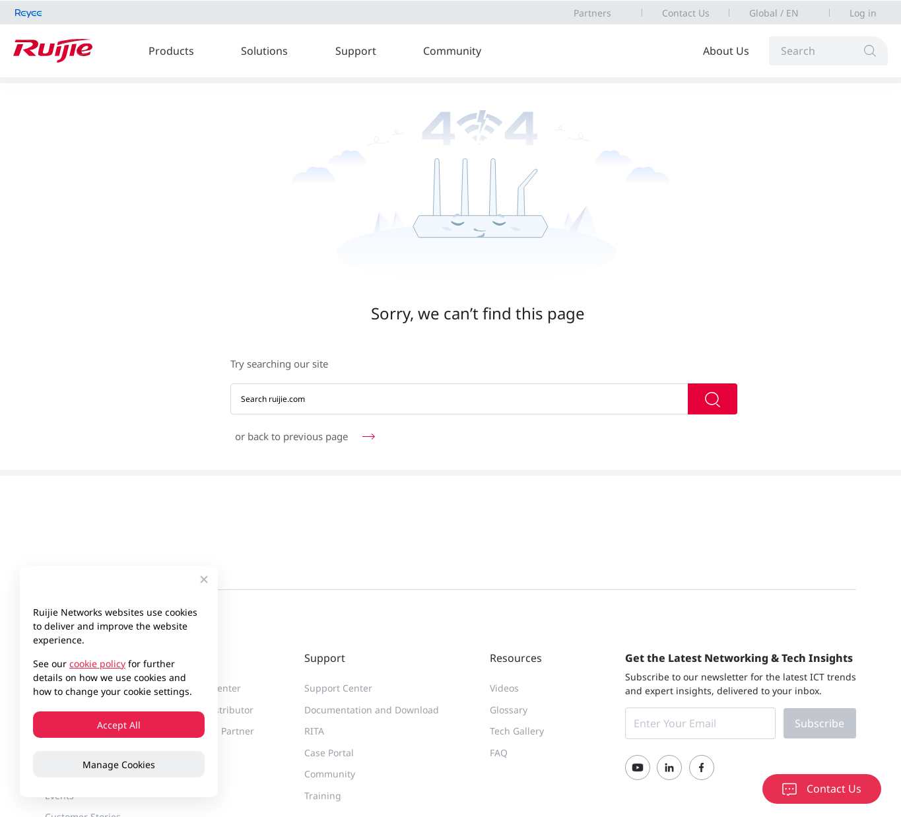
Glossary (508, 709)
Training (322, 795)
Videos (504, 688)
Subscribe (819, 723)
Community (452, 51)
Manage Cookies (119, 764)
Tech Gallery (517, 731)
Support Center (338, 688)
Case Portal (329, 752)
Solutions (264, 51)
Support (355, 51)
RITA (314, 731)
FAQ (499, 752)
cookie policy (97, 663)
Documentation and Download (371, 709)
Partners (592, 13)
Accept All (119, 725)
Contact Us (686, 13)
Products (171, 51)
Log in (863, 13)
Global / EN (774, 13)
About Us (726, 51)
